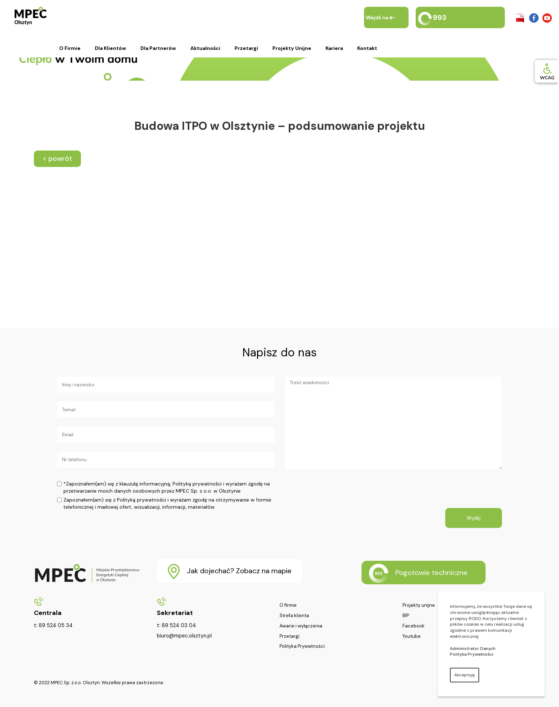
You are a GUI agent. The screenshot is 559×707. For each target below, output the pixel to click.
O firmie (70, 48)
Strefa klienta (294, 616)
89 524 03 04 (179, 625)
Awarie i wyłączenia (301, 626)
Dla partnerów (158, 48)
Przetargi (246, 48)
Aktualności (205, 48)
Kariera (334, 48)
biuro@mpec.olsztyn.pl (184, 635)
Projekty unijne (291, 48)
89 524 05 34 (56, 625)
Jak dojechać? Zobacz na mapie (230, 571)
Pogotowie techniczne (418, 573)
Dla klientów (110, 48)
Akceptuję (464, 675)
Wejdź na (381, 28)
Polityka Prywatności (302, 646)
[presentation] (339, 494)
